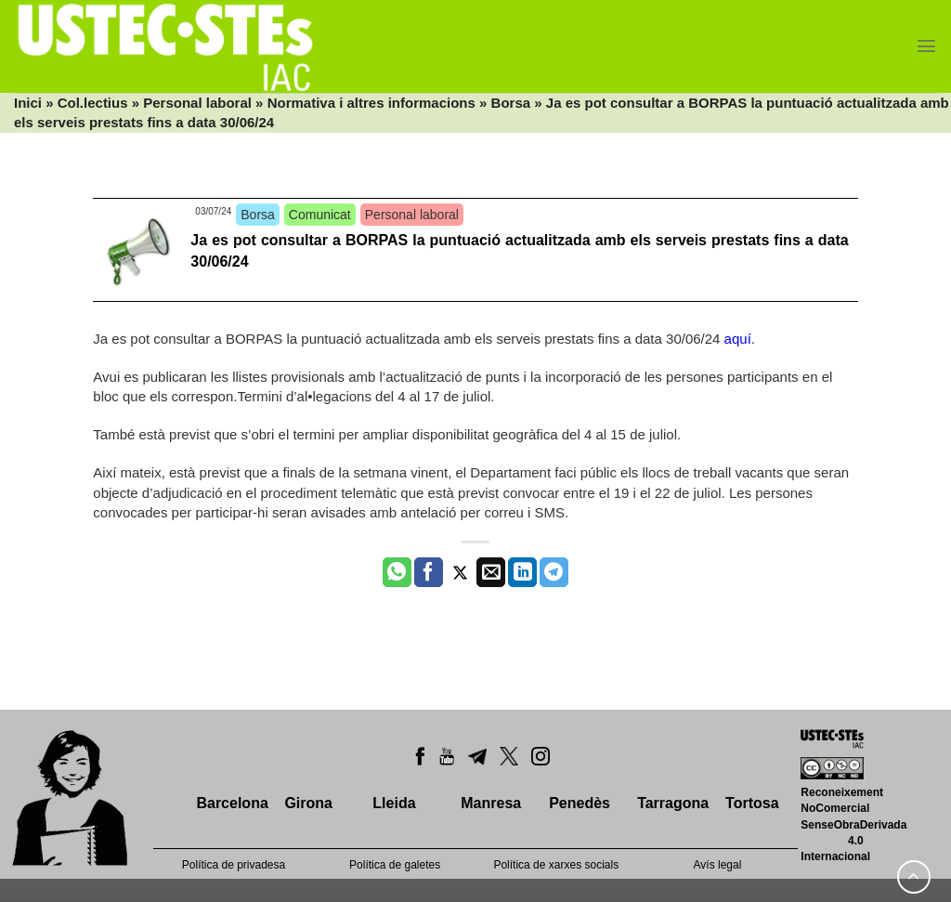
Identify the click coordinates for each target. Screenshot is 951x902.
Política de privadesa (233, 864)
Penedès (579, 803)
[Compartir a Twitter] (460, 572)
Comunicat (320, 214)
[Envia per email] (490, 572)
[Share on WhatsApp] (397, 572)
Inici (28, 103)
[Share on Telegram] (554, 572)
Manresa (491, 803)
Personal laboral (197, 103)
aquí (737, 338)
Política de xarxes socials (556, 864)
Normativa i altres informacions (371, 103)
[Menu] (926, 46)
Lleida (393, 803)
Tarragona (673, 803)
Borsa (511, 103)
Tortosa (751, 803)
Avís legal (718, 864)
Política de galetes (394, 864)
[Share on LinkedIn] (522, 572)
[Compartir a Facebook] (428, 572)
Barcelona (231, 803)
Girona (308, 803)
